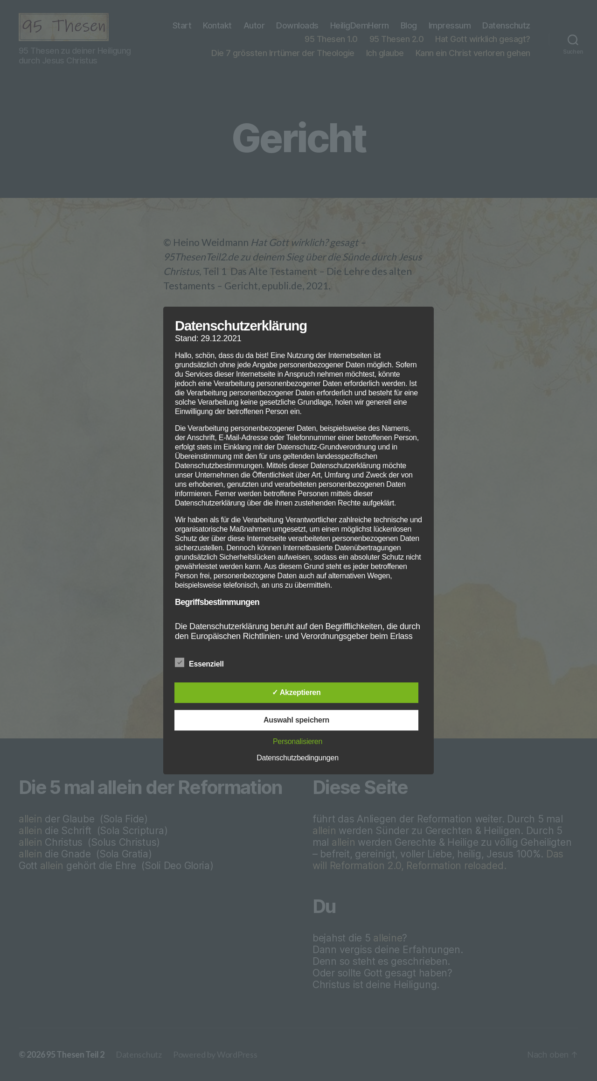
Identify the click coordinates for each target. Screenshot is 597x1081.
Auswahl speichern (296, 720)
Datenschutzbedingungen (298, 758)
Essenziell (204, 663)
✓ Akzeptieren (296, 692)
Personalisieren (297, 741)
